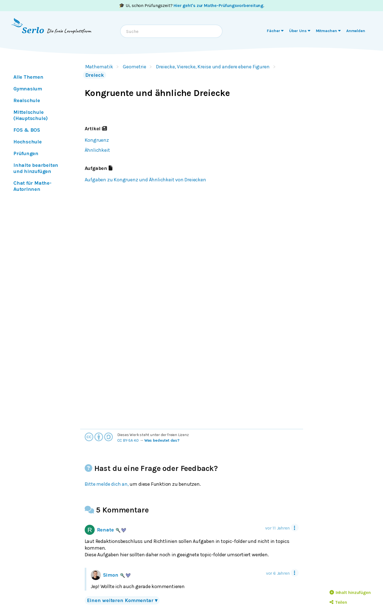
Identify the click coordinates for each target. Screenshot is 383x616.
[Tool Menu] (295, 527)
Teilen (338, 602)
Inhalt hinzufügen (350, 592)
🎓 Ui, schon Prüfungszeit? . (191, 5)
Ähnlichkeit (97, 150)
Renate (105, 530)
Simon (110, 575)
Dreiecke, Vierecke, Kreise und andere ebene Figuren (213, 67)
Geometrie (134, 67)
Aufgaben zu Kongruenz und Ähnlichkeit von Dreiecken (145, 180)
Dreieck (94, 75)
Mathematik (99, 67)
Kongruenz (97, 140)
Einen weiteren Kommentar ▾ (122, 600)
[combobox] (171, 31)
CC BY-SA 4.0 (128, 440)
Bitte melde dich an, (107, 484)
